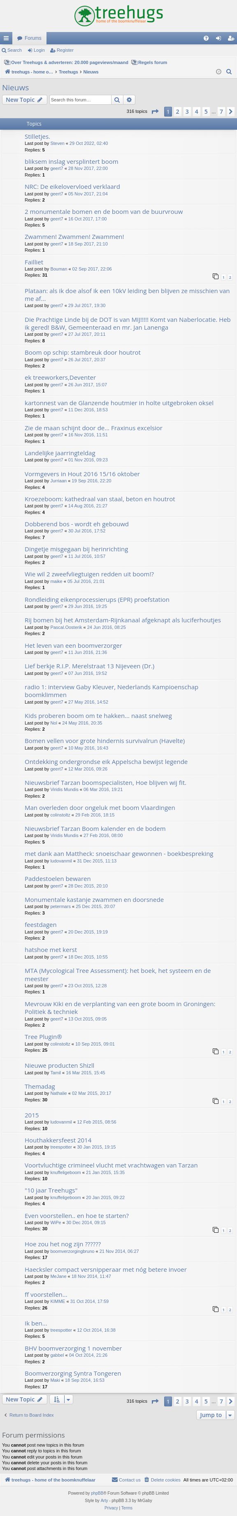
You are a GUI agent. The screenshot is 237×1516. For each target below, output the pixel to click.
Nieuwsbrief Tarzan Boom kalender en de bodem (95, 828)
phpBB (97, 1493)
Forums (33, 38)
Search (14, 50)
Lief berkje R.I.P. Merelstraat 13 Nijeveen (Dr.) (89, 666)
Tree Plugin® (43, 1036)
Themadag (40, 1086)
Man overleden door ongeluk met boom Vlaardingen (100, 807)
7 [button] (221, 111)
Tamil (55, 1072)
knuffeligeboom (65, 1172)
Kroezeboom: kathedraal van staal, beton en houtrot (100, 499)
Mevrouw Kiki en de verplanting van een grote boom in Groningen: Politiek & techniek (120, 1008)
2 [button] (177, 111)
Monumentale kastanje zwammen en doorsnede (94, 899)
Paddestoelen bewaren (58, 878)
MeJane (58, 1276)
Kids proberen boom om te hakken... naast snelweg (98, 715)
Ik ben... (36, 1323)
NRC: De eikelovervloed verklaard (72, 186)
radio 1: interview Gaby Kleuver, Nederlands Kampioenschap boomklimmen (111, 691)
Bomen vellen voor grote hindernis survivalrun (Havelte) (105, 740)
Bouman (58, 268)
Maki (55, 1380)
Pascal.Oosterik (66, 627)
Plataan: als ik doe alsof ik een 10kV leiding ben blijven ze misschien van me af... (127, 295)
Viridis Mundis (64, 789)
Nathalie (58, 1093)
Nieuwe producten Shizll (59, 1065)
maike (56, 581)
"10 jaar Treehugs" (51, 1190)
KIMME (57, 1301)
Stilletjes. (37, 136)
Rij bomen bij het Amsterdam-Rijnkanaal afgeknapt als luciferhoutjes (123, 620)
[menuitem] (206, 38)
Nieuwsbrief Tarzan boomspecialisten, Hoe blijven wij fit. (105, 782)
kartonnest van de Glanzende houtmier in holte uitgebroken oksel (119, 403)
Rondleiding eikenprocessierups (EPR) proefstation (97, 599)
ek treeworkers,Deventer (60, 377)
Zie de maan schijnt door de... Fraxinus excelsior (94, 428)
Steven (57, 143)
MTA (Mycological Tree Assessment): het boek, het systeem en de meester (118, 974)
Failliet (34, 262)
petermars (60, 906)
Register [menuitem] (232, 39)
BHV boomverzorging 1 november (73, 1348)
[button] (155, 112)
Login (39, 50)
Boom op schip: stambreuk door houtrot (83, 352)
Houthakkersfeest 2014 (58, 1140)
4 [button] (196, 111)
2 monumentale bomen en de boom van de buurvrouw (104, 211)
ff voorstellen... (46, 1294)
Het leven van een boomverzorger (73, 645)
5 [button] (206, 111)
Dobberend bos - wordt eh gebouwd (77, 524)
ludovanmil (61, 860)
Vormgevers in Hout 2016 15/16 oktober (82, 474)
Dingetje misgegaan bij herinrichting (76, 549)
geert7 (56, 168)
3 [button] (187, 111)
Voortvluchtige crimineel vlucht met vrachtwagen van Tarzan (111, 1165)
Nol (53, 722)
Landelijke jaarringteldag (60, 453)
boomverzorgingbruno (72, 1251)
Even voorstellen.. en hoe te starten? (77, 1215)
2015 (32, 1115)
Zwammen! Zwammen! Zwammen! (74, 236)
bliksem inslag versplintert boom (71, 161)
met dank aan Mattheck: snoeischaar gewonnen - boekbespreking (119, 853)
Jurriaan (58, 480)
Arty (104, 1500)
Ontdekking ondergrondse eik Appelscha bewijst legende (106, 761)
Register (65, 50)
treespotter (61, 1146)
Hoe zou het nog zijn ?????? (63, 1244)
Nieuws (15, 87)
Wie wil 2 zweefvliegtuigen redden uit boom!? (89, 574)
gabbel (57, 1355)
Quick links (7, 39)
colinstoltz (60, 814)
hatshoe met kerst (51, 949)
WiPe (55, 1222)
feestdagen (41, 924)
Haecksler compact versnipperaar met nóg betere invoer (106, 1269)
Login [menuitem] (220, 39)
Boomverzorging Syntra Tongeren (73, 1373)
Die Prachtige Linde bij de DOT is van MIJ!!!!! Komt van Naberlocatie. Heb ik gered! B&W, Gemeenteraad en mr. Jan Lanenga (128, 323)
